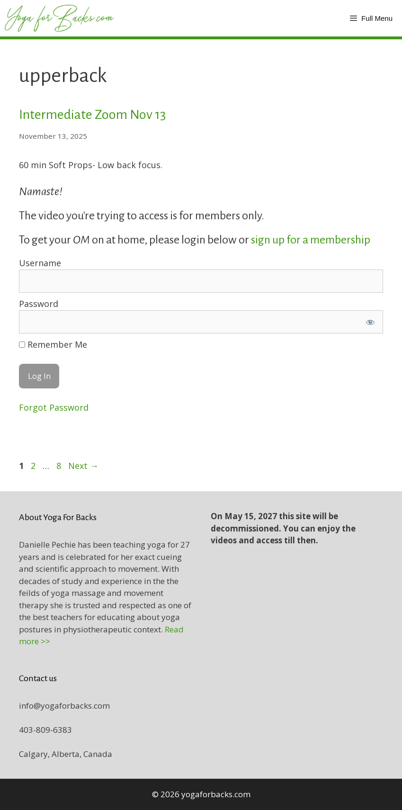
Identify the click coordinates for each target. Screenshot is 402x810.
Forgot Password (54, 407)
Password (38, 303)
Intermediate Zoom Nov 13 (92, 115)
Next (83, 465)
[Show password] (370, 321)
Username (40, 263)
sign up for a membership (311, 240)
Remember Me (53, 344)
